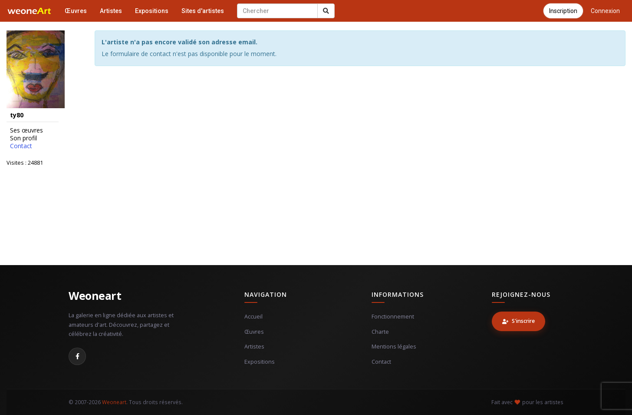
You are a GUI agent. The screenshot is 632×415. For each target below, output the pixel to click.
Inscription (563, 10)
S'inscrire (518, 321)
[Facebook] (77, 356)
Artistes (111, 10)
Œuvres (76, 10)
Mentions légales (394, 346)
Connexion (605, 10)
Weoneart (95, 295)
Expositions (151, 10)
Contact (21, 146)
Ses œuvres (26, 130)
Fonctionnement (393, 316)
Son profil (23, 138)
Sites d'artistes (202, 10)
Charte (380, 331)
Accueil (253, 316)
